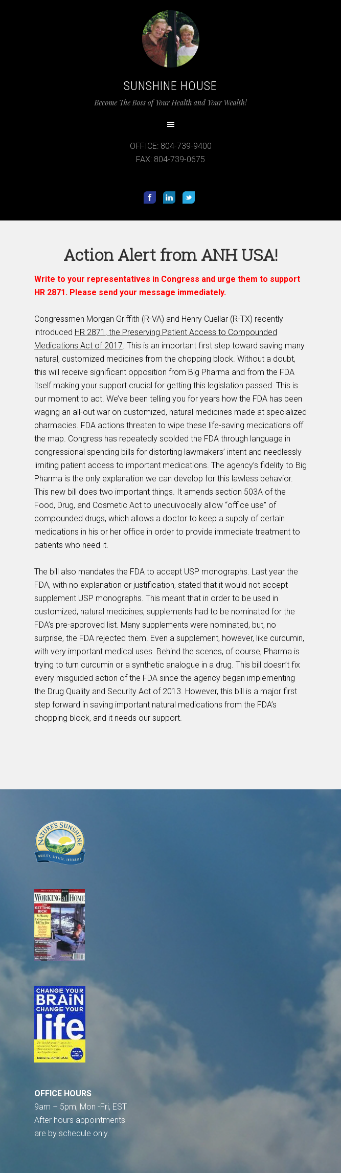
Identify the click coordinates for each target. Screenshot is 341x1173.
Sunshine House (170, 86)
